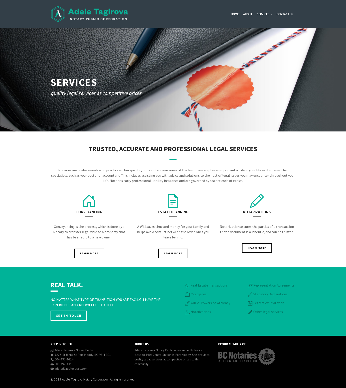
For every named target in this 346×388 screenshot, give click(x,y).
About (247, 14)
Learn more (89, 253)
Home (235, 14)
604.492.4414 (64, 359)
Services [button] (263, 14)
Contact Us (284, 14)
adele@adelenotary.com (71, 369)
